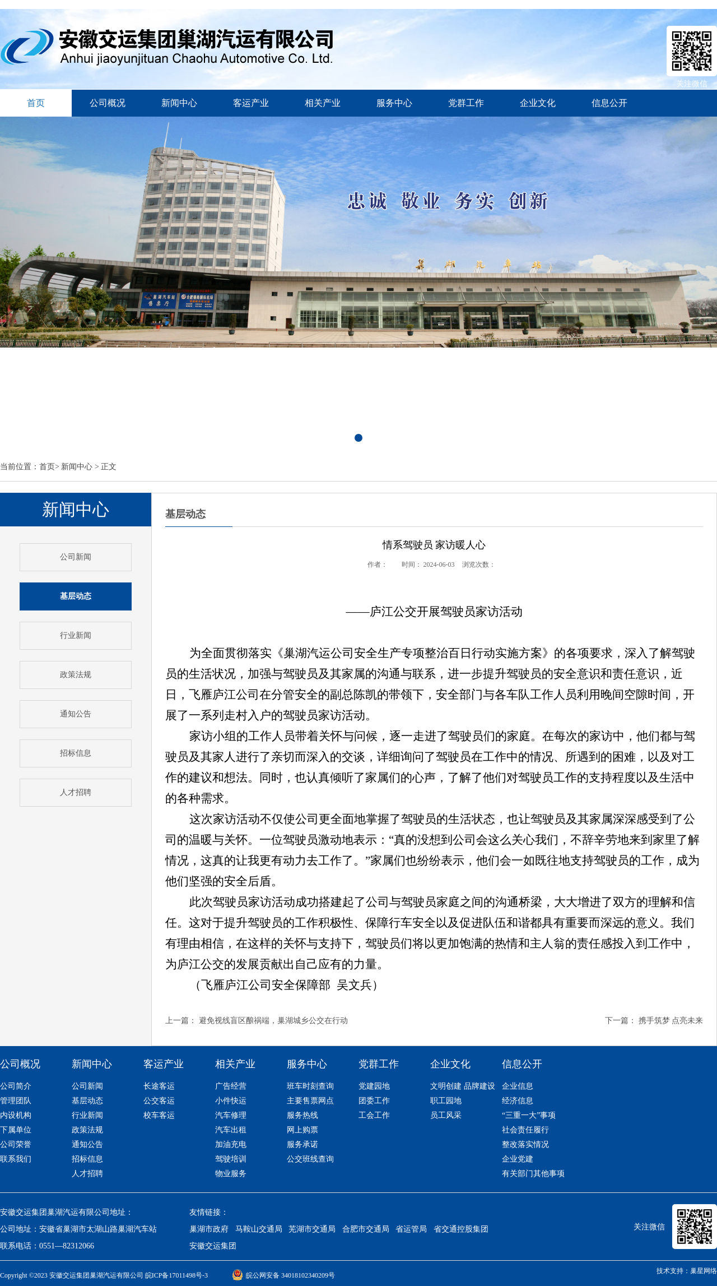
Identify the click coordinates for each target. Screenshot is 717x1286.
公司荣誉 (15, 1144)
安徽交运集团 (212, 1246)
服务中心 (394, 103)
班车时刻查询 (310, 1086)
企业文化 (538, 103)
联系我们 (15, 1159)
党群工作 (466, 103)
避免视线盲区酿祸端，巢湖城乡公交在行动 (273, 1020)
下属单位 (15, 1130)
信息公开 (609, 103)
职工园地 (446, 1101)
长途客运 (159, 1086)
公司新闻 (75, 557)
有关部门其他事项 (533, 1173)
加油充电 (230, 1144)
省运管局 (411, 1229)
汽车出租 (230, 1130)
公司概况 (107, 103)
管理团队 (15, 1101)
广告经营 (230, 1086)
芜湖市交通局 (312, 1229)
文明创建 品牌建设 (462, 1086)
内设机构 (15, 1115)
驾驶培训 (230, 1159)
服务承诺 (302, 1144)
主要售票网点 (310, 1101)
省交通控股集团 (461, 1229)
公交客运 (159, 1101)
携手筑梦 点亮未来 (671, 1020)
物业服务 (230, 1173)
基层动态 (87, 1101)
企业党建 (517, 1159)
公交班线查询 (310, 1159)
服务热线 (302, 1115)
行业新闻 (75, 635)
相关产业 (323, 103)
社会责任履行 (525, 1130)
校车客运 (159, 1115)
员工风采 (446, 1115)
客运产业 (251, 103)
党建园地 (374, 1086)
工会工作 (374, 1115)
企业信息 (517, 1086)
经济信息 (517, 1101)
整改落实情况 (525, 1144)
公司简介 (15, 1086)
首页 (47, 466)
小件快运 (230, 1101)
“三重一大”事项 (529, 1115)
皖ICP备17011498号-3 (176, 1275)
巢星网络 (703, 1271)
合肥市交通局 (365, 1229)
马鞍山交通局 (258, 1229)
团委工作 (374, 1101)
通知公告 (75, 714)
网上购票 (302, 1130)
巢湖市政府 (209, 1229)
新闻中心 (179, 103)
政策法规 (75, 674)
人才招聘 (75, 792)
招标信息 (75, 753)
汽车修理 (230, 1115)
